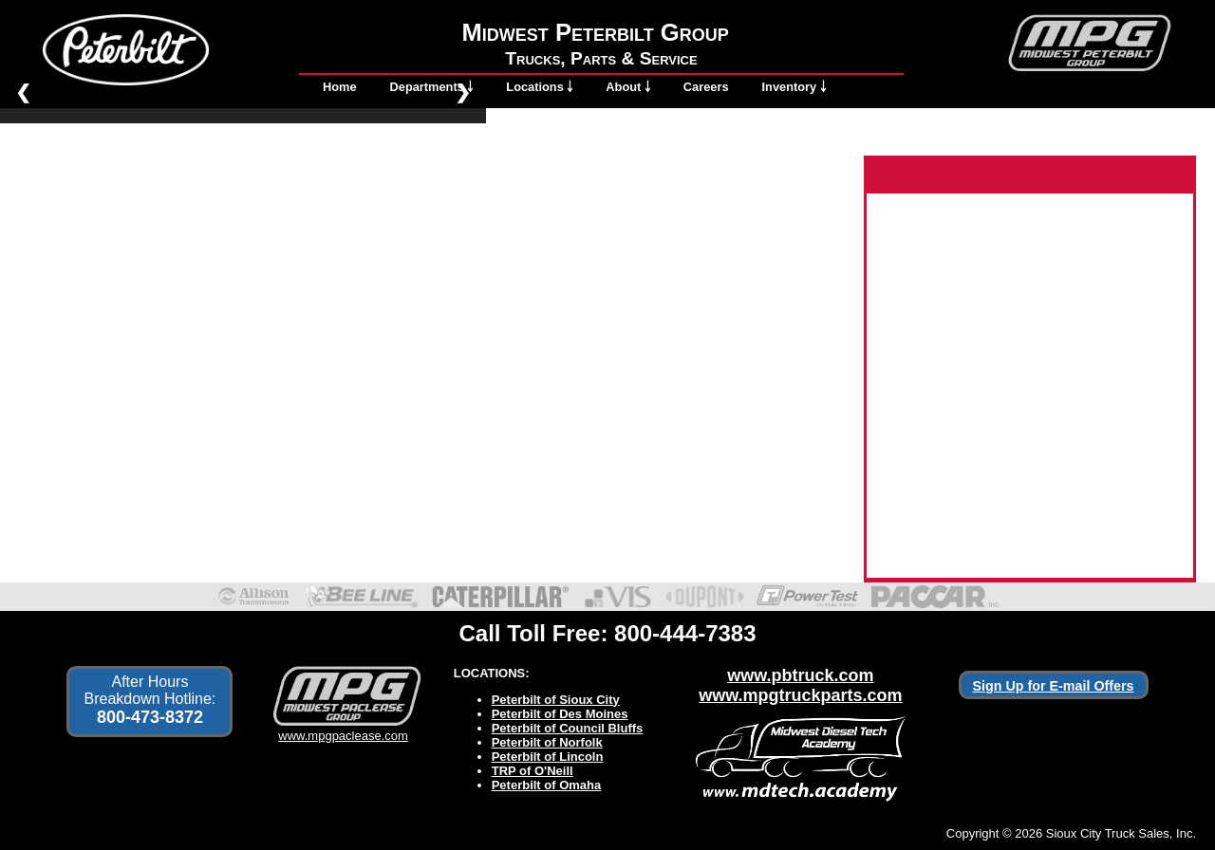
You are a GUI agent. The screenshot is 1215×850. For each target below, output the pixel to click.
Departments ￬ (432, 87)
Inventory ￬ (794, 87)
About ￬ (628, 87)
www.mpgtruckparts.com (800, 695)
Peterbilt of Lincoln (548, 756)
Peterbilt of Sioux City (556, 700)
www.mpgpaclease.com (343, 728)
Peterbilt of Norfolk (547, 742)
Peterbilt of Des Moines (560, 714)
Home (340, 87)
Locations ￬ (539, 87)
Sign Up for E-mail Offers (1053, 685)
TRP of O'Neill (532, 771)
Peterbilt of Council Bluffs (568, 728)
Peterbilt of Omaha (547, 785)
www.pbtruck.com (800, 675)
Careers (706, 87)
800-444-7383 (685, 633)
